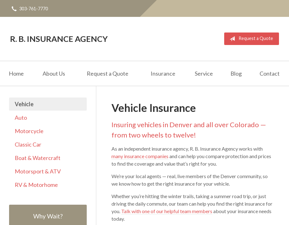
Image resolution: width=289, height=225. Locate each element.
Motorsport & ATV (38, 171)
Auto (21, 117)
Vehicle (24, 104)
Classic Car (28, 144)
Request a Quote (250, 38)
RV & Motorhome (36, 184)
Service (204, 73)
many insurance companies (139, 156)
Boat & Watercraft (37, 157)
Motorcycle (29, 131)
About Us (54, 73)
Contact (270, 73)
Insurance (163, 73)
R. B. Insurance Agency (59, 38)
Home (16, 73)
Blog (236, 73)
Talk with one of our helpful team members (166, 211)
